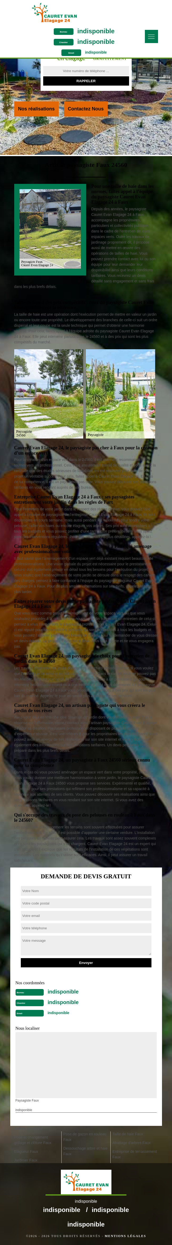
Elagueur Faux (26, 1151)
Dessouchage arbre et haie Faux (85, 1151)
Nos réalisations (36, 108)
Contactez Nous (86, 108)
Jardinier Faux (26, 1160)
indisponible (96, 31)
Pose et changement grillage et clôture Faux (33, 1140)
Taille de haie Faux (127, 1134)
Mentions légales (125, 1236)
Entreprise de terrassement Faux (134, 1154)
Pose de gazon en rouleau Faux (84, 1137)
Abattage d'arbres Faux (131, 1143)
